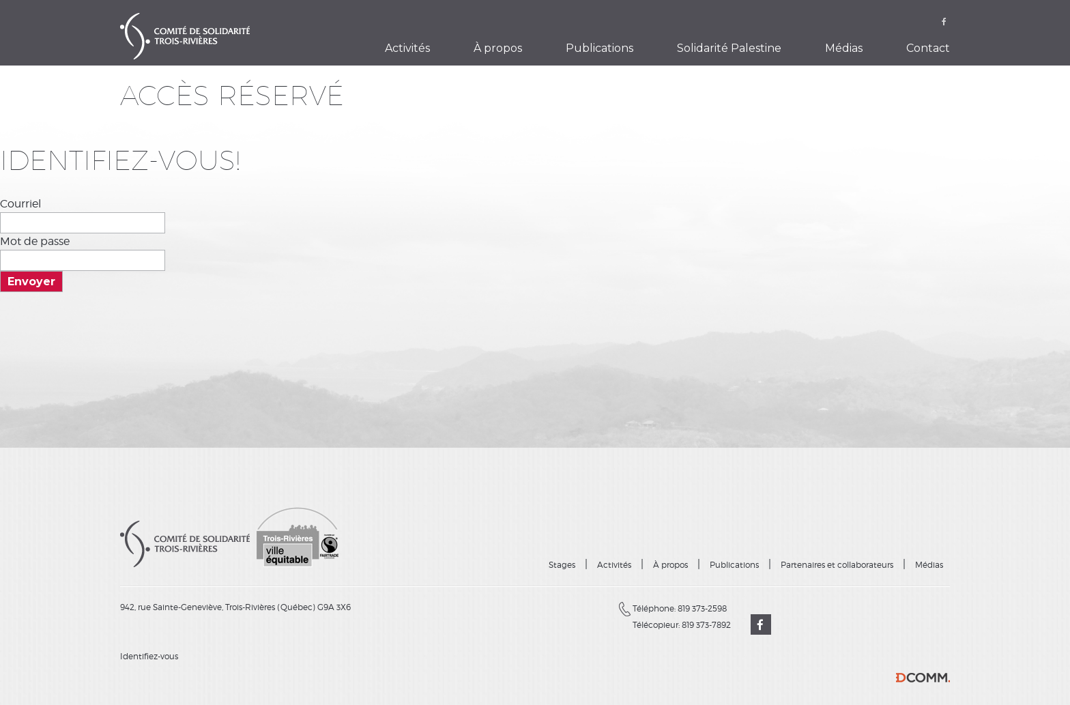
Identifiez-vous (149, 656)
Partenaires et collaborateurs (837, 565)
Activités (407, 48)
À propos (498, 48)
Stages (562, 565)
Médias (844, 48)
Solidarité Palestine (729, 48)
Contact (928, 48)
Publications (599, 48)
